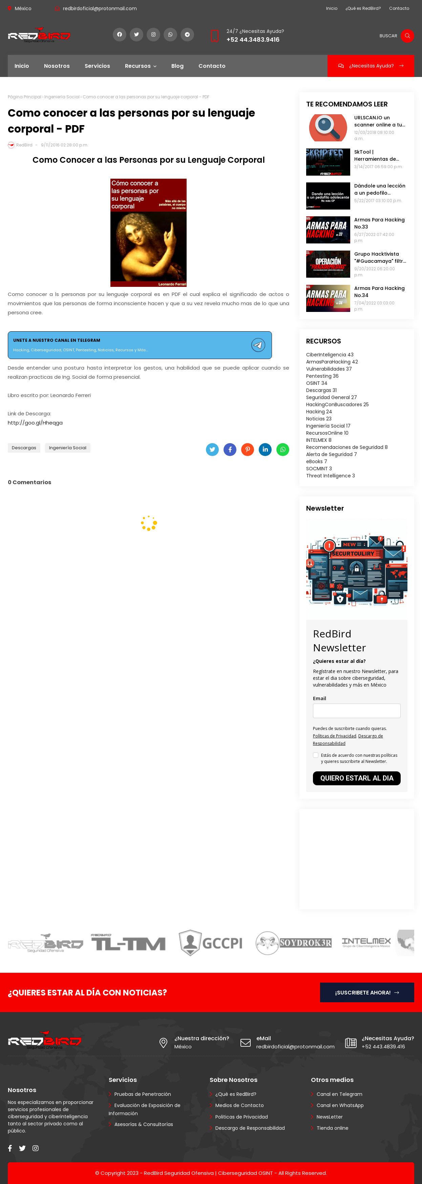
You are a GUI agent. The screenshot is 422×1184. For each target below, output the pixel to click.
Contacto (399, 8)
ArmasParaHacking (332, 361)
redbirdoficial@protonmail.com (100, 8)
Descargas (24, 448)
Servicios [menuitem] (97, 66)
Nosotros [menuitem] (57, 66)
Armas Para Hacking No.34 (379, 292)
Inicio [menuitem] (22, 66)
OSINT (317, 383)
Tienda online (333, 1128)
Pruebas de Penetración (142, 1094)
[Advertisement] (348, 858)
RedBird (24, 145)
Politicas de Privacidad (241, 1116)
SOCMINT (319, 468)
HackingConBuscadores (337, 404)
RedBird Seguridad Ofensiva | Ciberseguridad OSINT (208, 1173)
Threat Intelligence (330, 475)
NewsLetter (330, 1116)
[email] (357, 711)
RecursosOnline (327, 433)
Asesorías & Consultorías (143, 1124)
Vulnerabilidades (329, 369)
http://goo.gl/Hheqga (35, 422)
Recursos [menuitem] (138, 66)
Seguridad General (331, 397)
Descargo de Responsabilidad (250, 1128)
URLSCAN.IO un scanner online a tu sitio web (378, 121)
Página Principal (24, 97)
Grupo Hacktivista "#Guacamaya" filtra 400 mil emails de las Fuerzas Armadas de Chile (380, 258)
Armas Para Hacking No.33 (379, 223)
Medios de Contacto (239, 1105)
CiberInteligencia (330, 354)
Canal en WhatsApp (340, 1105)
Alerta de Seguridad (331, 454)
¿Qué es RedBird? (363, 8)
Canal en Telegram (339, 1094)
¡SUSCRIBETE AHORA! (367, 992)
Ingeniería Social (62, 97)
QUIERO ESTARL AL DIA (357, 778)
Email (319, 698)
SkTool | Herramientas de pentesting (375, 156)
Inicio (331, 8)
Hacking (319, 411)
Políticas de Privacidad (334, 736)
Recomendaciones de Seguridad (347, 447)
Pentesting (322, 376)
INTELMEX (319, 440)
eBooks (316, 461)
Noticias (319, 418)
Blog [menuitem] (177, 66)
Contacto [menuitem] (212, 66)
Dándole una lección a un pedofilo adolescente (379, 189)
